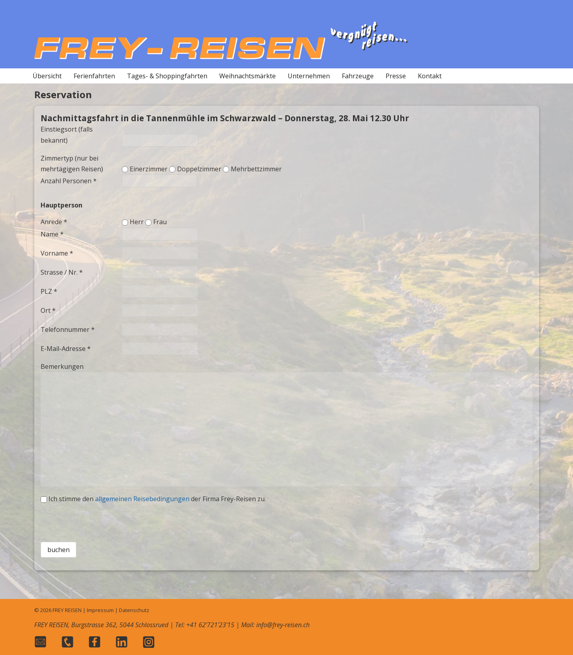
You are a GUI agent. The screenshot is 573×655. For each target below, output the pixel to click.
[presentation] (286, 519)
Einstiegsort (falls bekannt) (67, 134)
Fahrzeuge (358, 76)
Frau (160, 221)
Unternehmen (309, 76)
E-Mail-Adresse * (66, 348)
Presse (396, 76)
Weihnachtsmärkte (247, 76)
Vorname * (57, 253)
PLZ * (49, 291)
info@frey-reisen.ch (283, 624)
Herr (137, 221)
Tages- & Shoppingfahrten (167, 76)
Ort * (48, 310)
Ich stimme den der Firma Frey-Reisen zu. (157, 498)
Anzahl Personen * (69, 180)
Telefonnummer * (68, 329)
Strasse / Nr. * (62, 272)
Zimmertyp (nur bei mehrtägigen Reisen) (72, 163)
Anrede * (54, 221)
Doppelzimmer (199, 169)
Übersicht (47, 76)
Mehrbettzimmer (256, 169)
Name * (52, 234)
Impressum (100, 610)
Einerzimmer (149, 169)
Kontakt (430, 76)
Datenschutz (134, 610)
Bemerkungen (62, 366)
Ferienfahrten (94, 76)
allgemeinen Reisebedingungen (142, 498)
